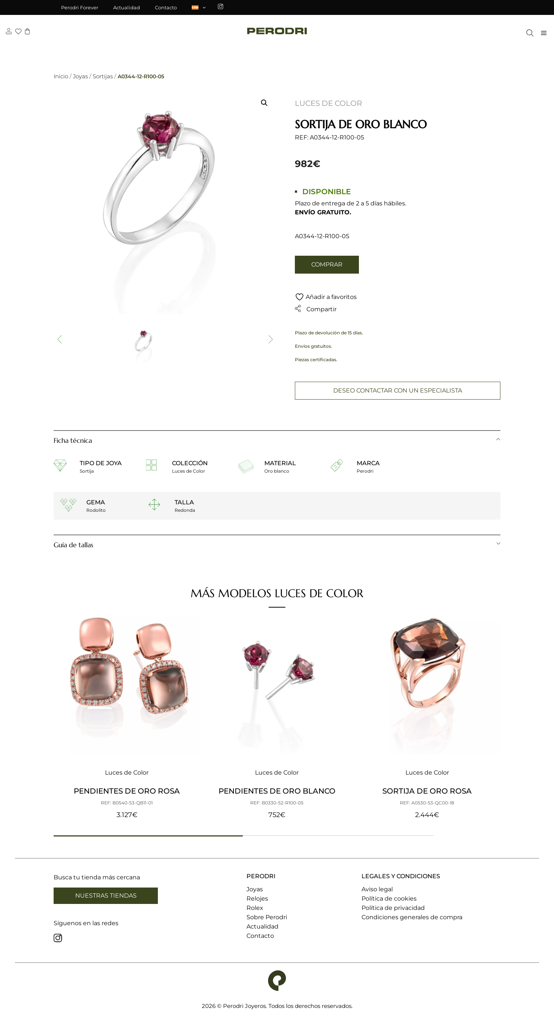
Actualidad (126, 7)
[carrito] (27, 34)
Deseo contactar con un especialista (397, 390)
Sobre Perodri (266, 917)
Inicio (61, 76)
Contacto (166, 7)
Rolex (254, 908)
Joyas (80, 76)
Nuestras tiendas (106, 895)
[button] (264, 103)
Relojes (257, 898)
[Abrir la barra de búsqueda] (528, 35)
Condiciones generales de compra (412, 917)
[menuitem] (199, 7)
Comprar (327, 264)
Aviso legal (377, 889)
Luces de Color (328, 103)
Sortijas (103, 76)
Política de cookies (389, 898)
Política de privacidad (393, 908)
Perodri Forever (79, 7)
